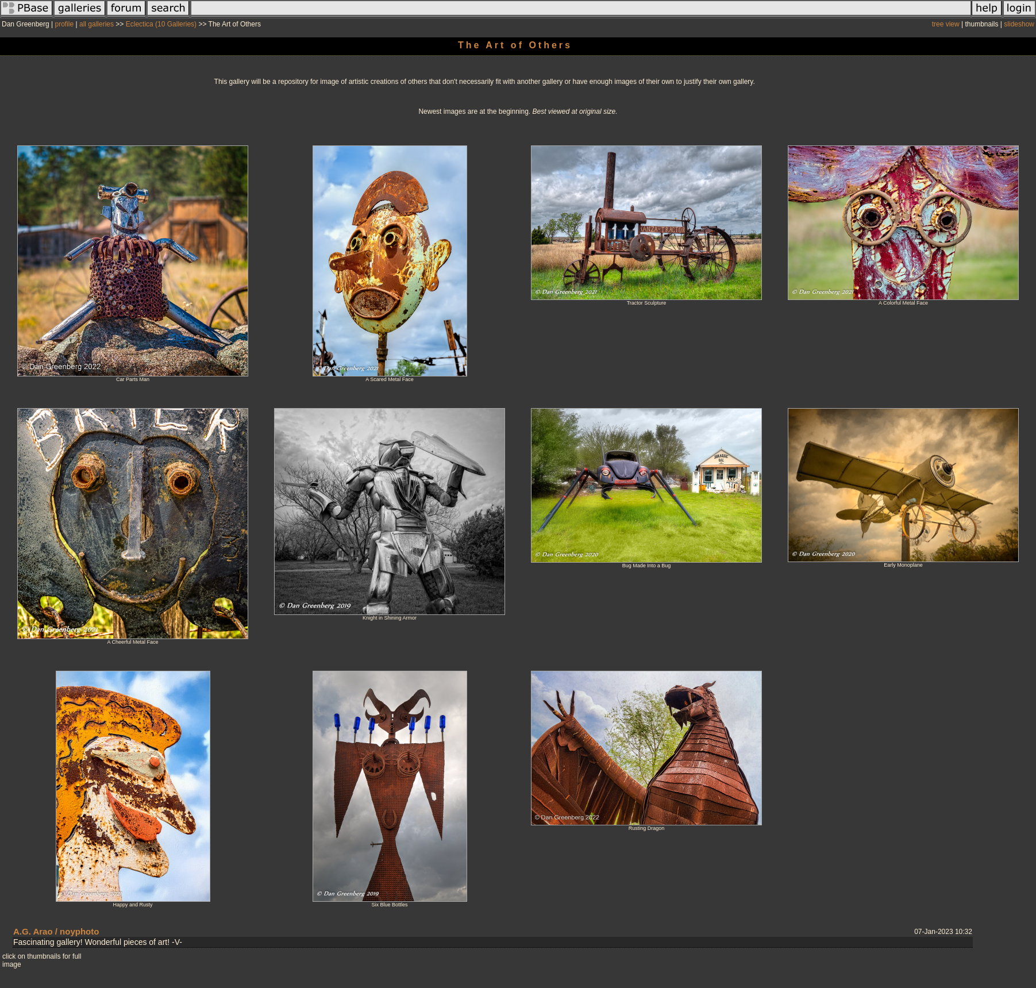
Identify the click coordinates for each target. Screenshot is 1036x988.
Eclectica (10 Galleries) (161, 24)
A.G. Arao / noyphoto (56, 931)
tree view (946, 24)
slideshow (1019, 24)
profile (64, 24)
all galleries (96, 24)
